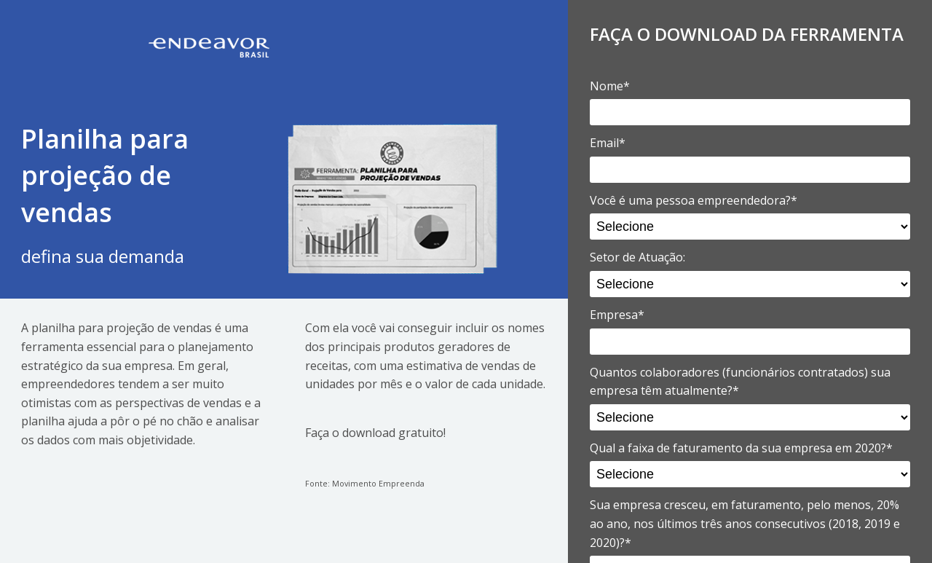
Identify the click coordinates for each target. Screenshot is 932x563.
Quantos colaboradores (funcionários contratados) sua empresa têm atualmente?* (740, 381)
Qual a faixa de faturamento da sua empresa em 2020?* (741, 448)
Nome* (610, 86)
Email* (607, 143)
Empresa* (617, 315)
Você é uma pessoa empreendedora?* (693, 200)
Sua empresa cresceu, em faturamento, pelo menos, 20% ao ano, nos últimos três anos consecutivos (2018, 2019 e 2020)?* (745, 523)
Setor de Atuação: (637, 257)
